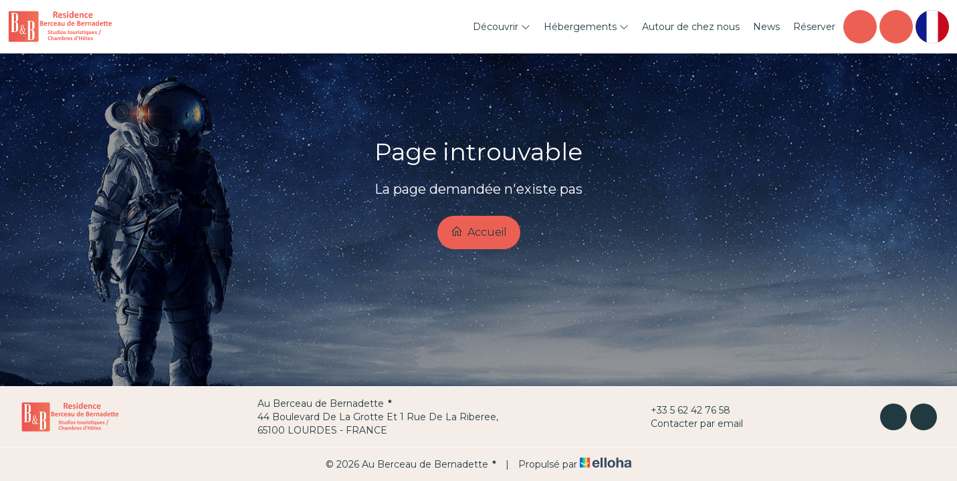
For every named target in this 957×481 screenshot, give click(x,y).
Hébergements (586, 27)
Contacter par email (689, 424)
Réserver (814, 27)
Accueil (479, 231)
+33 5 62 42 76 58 (682, 410)
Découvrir (501, 27)
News (766, 27)
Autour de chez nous (691, 27)
